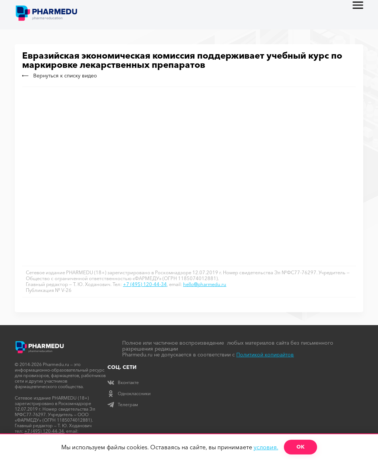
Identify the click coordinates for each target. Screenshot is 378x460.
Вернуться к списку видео (59, 76)
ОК (300, 446)
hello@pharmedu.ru (204, 284)
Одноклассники (129, 393)
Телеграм (122, 404)
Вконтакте (123, 382)
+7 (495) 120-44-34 (145, 284)
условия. (266, 447)
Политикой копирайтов (265, 354)
